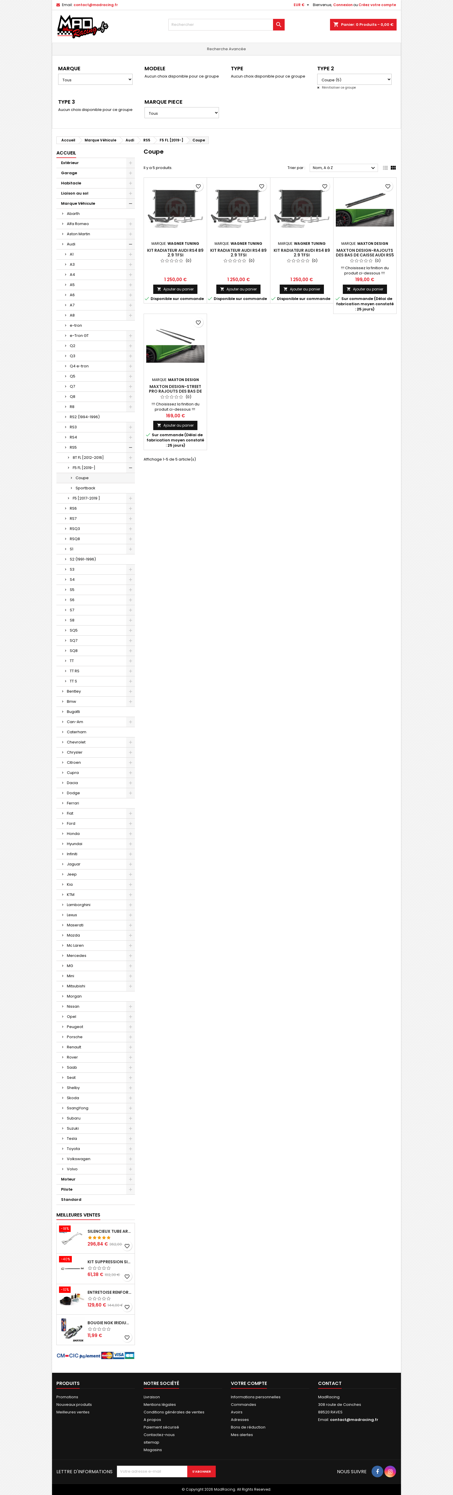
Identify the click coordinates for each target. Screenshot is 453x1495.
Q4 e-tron (79, 366)
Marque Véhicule (78, 203)
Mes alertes (242, 1435)
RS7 (73, 518)
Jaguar (74, 864)
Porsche (75, 1037)
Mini (70, 976)
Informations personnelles (256, 1397)
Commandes (243, 1404)
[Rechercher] (226, 24)
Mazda (73, 935)
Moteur (68, 1179)
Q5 (72, 376)
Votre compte (249, 1383)
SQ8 (74, 650)
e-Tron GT (79, 335)
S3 (72, 569)
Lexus (72, 915)
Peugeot (75, 1026)
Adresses (240, 1419)
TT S (73, 681)
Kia (70, 884)
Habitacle (71, 183)
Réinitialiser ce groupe (338, 87)
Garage (69, 173)
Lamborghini (78, 905)
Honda (73, 833)
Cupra (73, 772)
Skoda (73, 1098)
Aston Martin (78, 234)
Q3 (72, 356)
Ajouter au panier (175, 289)
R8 (72, 406)
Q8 (72, 396)
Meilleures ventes (73, 1412)
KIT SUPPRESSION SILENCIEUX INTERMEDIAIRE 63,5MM (110, 1261)
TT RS (74, 671)
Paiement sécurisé (161, 1427)
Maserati (75, 925)
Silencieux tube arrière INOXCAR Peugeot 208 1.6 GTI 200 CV (110, 1231)
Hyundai (74, 844)
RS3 (73, 427)
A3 (72, 264)
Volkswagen (78, 1159)
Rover (72, 1057)
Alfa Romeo (78, 224)
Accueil (66, 153)
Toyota (73, 1148)
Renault (74, 1047)
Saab (72, 1067)
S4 (72, 579)
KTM (70, 894)
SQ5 (74, 630)
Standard (71, 1199)
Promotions (67, 1397)
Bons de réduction (248, 1427)
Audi (71, 244)
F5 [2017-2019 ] (86, 498)
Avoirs (236, 1412)
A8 (72, 315)
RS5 (73, 447)
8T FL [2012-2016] (88, 457)
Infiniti (72, 854)
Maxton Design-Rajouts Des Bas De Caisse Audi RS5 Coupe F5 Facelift (365, 255)
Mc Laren (75, 945)
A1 (72, 254)
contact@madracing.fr (96, 4)
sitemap (151, 1442)
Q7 (72, 386)
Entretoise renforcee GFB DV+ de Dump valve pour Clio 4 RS (110, 1292)
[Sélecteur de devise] (302, 5)
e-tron (76, 325)
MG (70, 965)
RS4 (73, 437)
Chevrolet (76, 742)
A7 (72, 305)
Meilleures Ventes (78, 1215)
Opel (71, 1016)
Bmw (71, 701)
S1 (71, 549)
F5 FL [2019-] (84, 467)
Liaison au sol (74, 193)
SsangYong (77, 1108)
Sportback (85, 488)
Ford (71, 823)
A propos (152, 1419)
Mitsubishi (76, 986)
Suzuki (73, 1128)
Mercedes (76, 955)
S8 (72, 620)
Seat (71, 1077)
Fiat (70, 813)
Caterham (76, 732)
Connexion (343, 4)
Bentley (74, 691)
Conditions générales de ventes (174, 1412)
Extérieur (70, 163)
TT (72, 661)
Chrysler (75, 752)
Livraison (152, 1397)
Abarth (73, 213)
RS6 (73, 508)
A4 (72, 274)
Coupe (82, 478)
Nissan (73, 1006)
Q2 (72, 345)
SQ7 (73, 640)
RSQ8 (75, 539)
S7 (72, 610)
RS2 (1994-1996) (85, 417)
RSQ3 (75, 528)
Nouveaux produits (74, 1404)
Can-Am (75, 722)
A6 (72, 295)
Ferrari (73, 803)
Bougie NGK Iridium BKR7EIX (110, 1322)
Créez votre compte (377, 4)
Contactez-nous (159, 1435)
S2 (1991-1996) (83, 559)
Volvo (72, 1169)
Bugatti (73, 711)
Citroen (74, 762)
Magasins (153, 1450)
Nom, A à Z (345, 168)
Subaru (74, 1118)
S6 (72, 600)
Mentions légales (160, 1404)
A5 (72, 285)
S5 (72, 589)
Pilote (66, 1189)
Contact (330, 1383)
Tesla (72, 1138)
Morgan (74, 996)
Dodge (73, 793)
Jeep (72, 874)
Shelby (73, 1087)
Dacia (72, 783)
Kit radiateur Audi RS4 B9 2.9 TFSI (175, 252)
